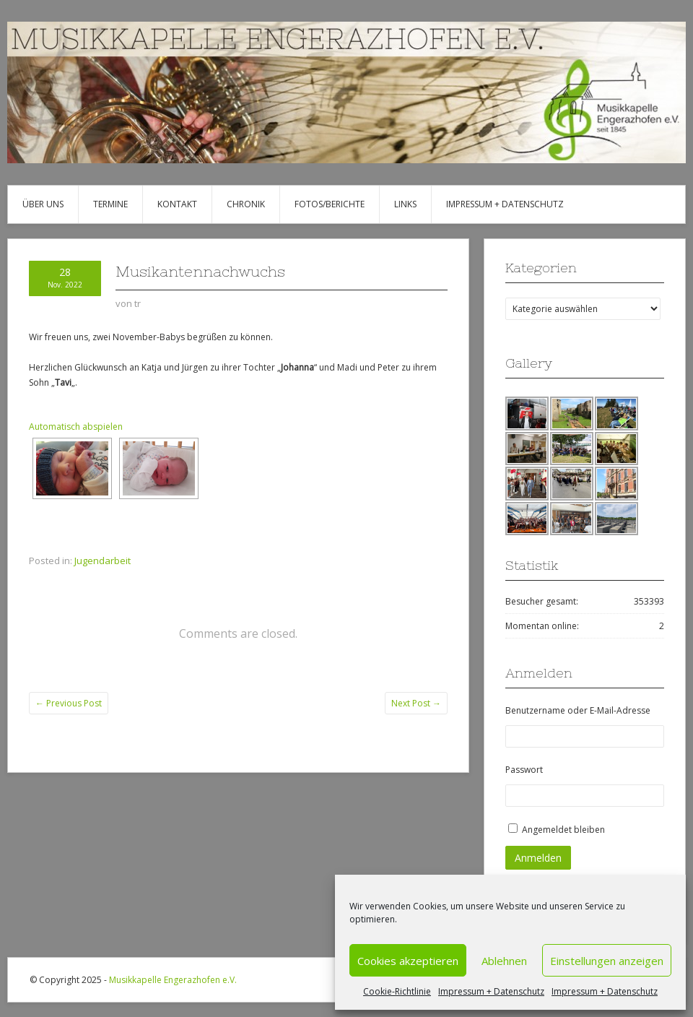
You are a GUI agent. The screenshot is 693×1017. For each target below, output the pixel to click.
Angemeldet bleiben (563, 829)
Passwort (524, 769)
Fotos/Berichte (330, 204)
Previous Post (68, 703)
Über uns (43, 204)
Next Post (416, 703)
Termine (110, 204)
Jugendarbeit (102, 560)
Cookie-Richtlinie (397, 991)
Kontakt (177, 204)
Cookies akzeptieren (407, 960)
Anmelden (538, 858)
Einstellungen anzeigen (606, 960)
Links (405, 204)
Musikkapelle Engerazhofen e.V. (173, 980)
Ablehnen (504, 960)
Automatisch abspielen (76, 426)
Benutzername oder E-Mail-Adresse (577, 710)
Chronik (246, 204)
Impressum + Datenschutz (491, 991)
